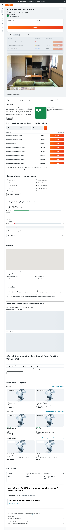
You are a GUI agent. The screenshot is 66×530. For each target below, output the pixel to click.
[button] (64, 1)
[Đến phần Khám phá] (2, 18)
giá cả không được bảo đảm (30, 514)
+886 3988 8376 (11, 14)
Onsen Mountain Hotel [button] (11, 428)
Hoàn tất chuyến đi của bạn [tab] (14, 495)
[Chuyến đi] (2, 27)
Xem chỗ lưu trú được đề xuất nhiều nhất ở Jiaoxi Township (51, 438)
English (43, 1)
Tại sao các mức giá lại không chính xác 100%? (36, 523)
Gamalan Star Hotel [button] (11, 453)
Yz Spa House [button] (39, 453)
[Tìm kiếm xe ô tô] (2, 14)
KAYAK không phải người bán (36, 518)
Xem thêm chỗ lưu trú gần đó (58, 386)
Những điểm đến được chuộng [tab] (28, 495)
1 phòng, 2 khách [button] (12, 24)
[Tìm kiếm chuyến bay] (2, 9)
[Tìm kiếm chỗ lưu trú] (2, 11)
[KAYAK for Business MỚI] (2, 23)
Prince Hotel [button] (38, 428)
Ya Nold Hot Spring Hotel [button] (41, 402)
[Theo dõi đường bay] (2, 20)
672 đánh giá (16, 16)
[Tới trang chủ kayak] (9, 5)
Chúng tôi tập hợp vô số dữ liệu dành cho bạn (36, 521)
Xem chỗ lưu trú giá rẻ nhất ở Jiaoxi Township (54, 411)
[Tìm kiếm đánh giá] (36, 227)
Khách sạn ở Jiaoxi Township (14, 503)
